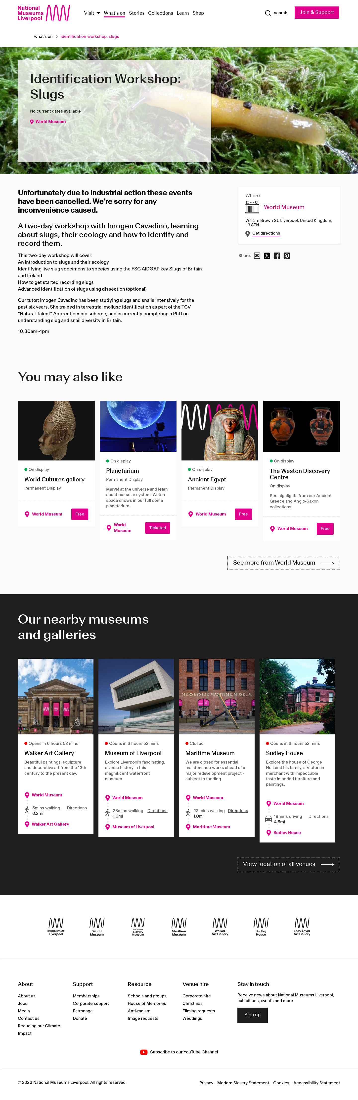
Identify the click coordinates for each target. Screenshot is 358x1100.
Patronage (83, 1013)
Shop (198, 13)
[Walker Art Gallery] (220, 929)
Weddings (192, 1020)
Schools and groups (147, 998)
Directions (77, 809)
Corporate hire (196, 998)
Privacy (206, 1085)
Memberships (86, 998)
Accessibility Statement (316, 1085)
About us (27, 998)
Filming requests (198, 1013)
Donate (80, 1020)
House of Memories (147, 1005)
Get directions (266, 233)
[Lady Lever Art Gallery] (302, 929)
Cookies (281, 1085)
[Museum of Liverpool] (56, 929)
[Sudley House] (261, 929)
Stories (137, 13)
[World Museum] (97, 929)
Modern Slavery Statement (243, 1085)
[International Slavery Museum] (138, 929)
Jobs (22, 1005)
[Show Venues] (98, 13)
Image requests (143, 1020)
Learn (183, 13)
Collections (160, 13)
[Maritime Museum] (179, 929)
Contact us (29, 1020)
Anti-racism (139, 1013)
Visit (89, 13)
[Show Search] (274, 13)
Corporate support (91, 1005)
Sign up (252, 1017)
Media (24, 1013)
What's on (114, 13)
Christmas (192, 1005)
